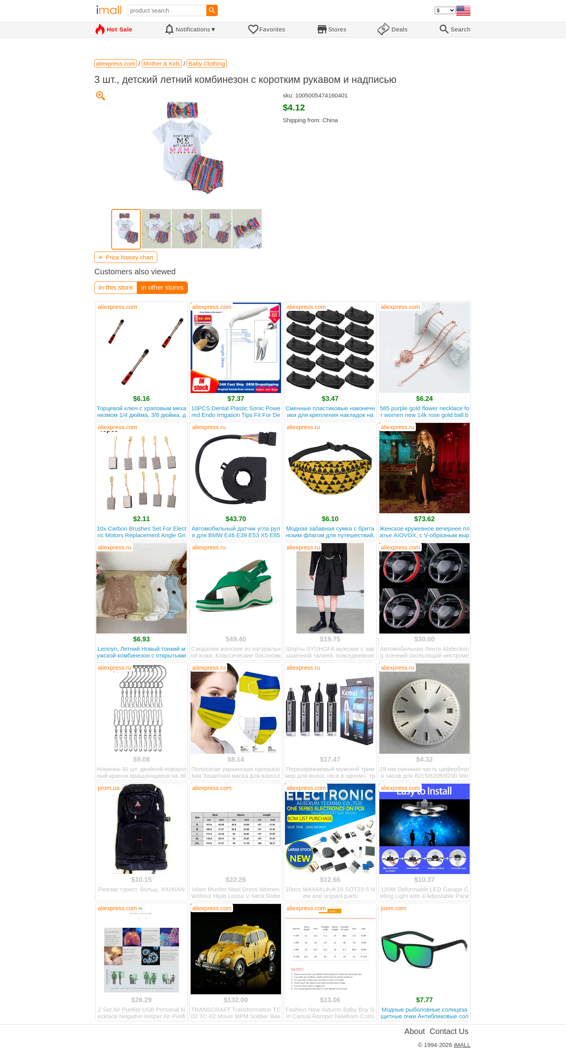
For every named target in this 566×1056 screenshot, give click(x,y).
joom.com (393, 908)
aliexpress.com (117, 306)
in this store (116, 287)
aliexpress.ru (209, 427)
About (414, 1031)
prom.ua (108, 787)
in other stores (162, 287)
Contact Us (449, 1031)
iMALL (462, 1044)
